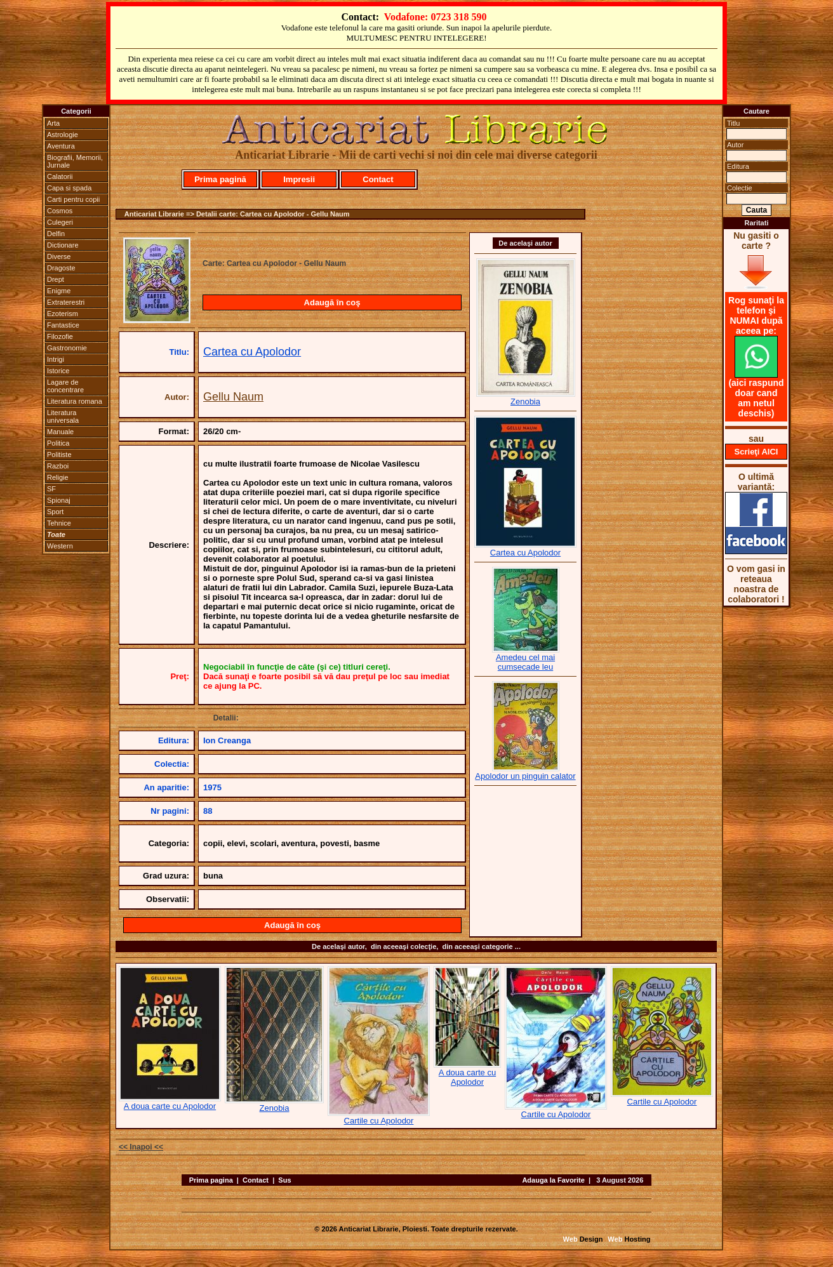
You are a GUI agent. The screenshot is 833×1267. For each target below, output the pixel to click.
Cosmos (59, 211)
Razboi (58, 466)
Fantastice (63, 325)
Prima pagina (211, 1180)
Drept (55, 279)
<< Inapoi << (141, 1147)
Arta (53, 123)
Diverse (58, 256)
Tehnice (59, 523)
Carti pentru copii (73, 199)
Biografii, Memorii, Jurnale (75, 161)
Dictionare (63, 245)
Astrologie (62, 134)
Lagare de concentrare (65, 386)
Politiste (59, 454)
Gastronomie (67, 348)
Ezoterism (62, 313)
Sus (284, 1180)
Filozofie (60, 336)
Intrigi (55, 359)
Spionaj (58, 500)
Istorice (58, 371)
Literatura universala (63, 416)
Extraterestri (65, 302)
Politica (58, 443)
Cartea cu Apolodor (252, 351)
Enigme (58, 291)
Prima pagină (220, 179)
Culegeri (60, 222)
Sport (55, 511)
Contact (378, 179)
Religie (58, 477)
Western (60, 546)
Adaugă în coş (332, 302)
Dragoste (61, 268)
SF (51, 489)
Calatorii (59, 176)
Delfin (56, 233)
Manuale (60, 431)
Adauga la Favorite (553, 1180)
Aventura (61, 146)
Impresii (299, 179)
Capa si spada (69, 188)
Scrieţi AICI (756, 451)
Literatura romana (74, 401)
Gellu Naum (233, 396)
